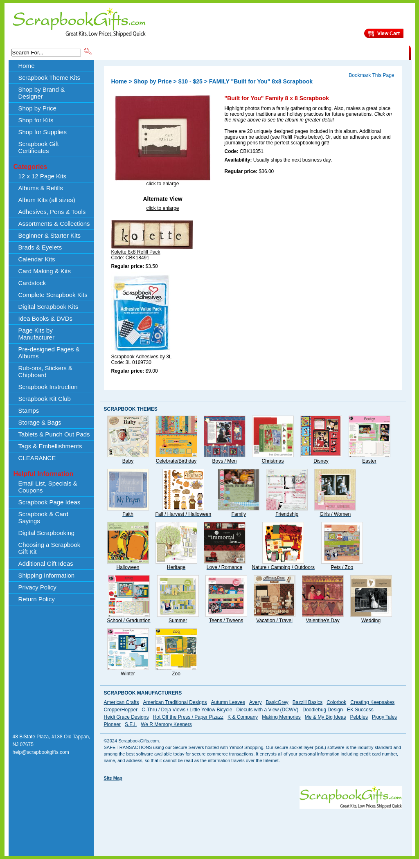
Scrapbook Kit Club (44, 398)
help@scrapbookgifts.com (41, 752)
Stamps (28, 410)
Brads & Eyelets (40, 247)
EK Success (360, 710)
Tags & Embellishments (50, 446)
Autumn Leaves (228, 702)
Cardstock (32, 282)
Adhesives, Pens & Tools (52, 211)
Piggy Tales (384, 717)
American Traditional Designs (175, 702)
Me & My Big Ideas (325, 717)
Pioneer (112, 724)
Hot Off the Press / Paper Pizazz (188, 717)
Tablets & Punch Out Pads (54, 434)
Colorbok (336, 702)
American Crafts (121, 702)
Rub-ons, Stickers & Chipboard (45, 371)
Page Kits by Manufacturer (36, 334)
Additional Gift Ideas (45, 563)
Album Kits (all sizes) (46, 199)
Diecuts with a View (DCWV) (267, 710)
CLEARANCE (371, 52)
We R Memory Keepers (166, 724)
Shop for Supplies (42, 131)
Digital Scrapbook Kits (48, 306)
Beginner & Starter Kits (49, 235)
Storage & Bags (39, 422)
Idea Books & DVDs (45, 318)
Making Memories (281, 717)
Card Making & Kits (44, 271)
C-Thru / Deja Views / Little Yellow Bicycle (187, 710)
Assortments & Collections (54, 223)
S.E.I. (131, 724)
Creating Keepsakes (372, 702)
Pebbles (359, 717)
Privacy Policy (37, 587)
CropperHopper (121, 710)
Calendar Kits (36, 259)
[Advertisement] (253, 827)
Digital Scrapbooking (46, 532)
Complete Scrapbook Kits (53, 294)
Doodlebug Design (322, 710)
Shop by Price (244, 52)
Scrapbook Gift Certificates (38, 147)
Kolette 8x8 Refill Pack (135, 252)
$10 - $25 (190, 81)
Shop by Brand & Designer (189, 52)
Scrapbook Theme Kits (124, 52)
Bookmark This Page (371, 75)
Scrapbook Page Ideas (49, 502)
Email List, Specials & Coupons (47, 487)
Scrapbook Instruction (48, 386)
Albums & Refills (40, 187)
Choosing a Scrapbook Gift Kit (49, 548)
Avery (255, 702)
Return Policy (36, 599)
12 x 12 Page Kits (42, 176)
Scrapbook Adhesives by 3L (141, 357)
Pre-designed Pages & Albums (49, 353)
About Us (280, 52)
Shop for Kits (36, 120)
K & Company (243, 717)
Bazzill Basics (307, 702)
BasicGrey (277, 702)
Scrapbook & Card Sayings (43, 517)
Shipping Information (323, 52)
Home (26, 65)
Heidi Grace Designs (126, 717)
